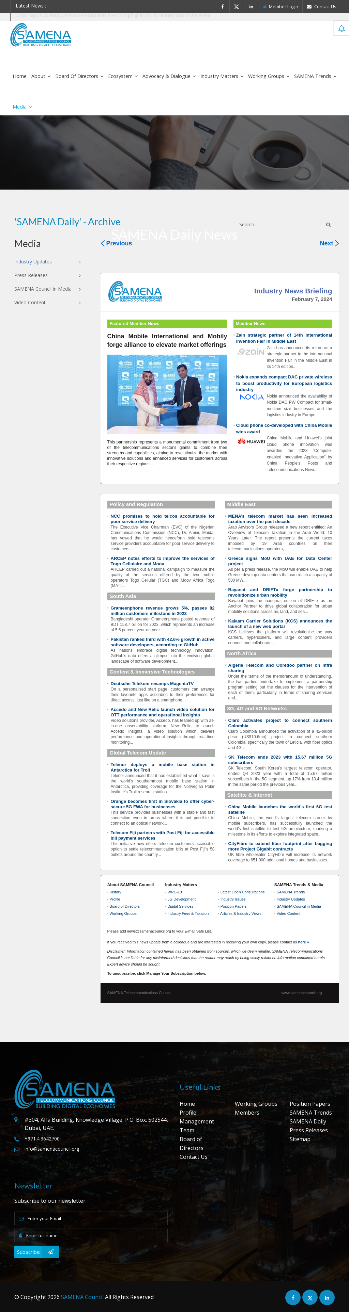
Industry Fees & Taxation (188, 913)
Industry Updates (291, 899)
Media (22, 106)
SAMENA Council (82, 1297)
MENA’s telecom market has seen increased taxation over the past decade (280, 519)
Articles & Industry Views (240, 913)
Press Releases (309, 1130)
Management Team (197, 1126)
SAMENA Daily (308, 1121)
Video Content (289, 913)
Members (247, 1112)
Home (20, 76)
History (115, 892)
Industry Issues (233, 899)
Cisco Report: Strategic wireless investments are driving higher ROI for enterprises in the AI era (113, 15)
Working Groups (268, 76)
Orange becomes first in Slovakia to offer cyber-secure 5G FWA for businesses (163, 804)
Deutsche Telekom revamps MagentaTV (152, 683)
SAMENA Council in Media (299, 906)
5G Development (181, 899)
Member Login (280, 6)
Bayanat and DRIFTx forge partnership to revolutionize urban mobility (280, 592)
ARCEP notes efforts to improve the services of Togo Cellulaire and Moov (163, 561)
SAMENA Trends (315, 76)
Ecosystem (123, 76)
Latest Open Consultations (243, 892)
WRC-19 (174, 892)
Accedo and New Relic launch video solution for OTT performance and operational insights (163, 712)
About (40, 76)
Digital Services (180, 906)
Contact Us (321, 6)
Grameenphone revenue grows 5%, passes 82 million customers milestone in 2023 (163, 610)
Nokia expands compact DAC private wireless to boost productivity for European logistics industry (284, 383)
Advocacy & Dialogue (169, 76)
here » (303, 942)
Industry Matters (221, 76)
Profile (114, 899)
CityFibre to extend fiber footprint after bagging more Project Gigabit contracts (280, 846)
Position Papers (234, 906)
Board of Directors (79, 76)
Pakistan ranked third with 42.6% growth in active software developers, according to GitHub (163, 642)
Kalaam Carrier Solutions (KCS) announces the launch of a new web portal (280, 623)
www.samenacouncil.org (302, 993)
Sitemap (300, 1139)
